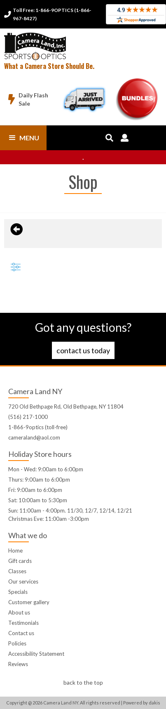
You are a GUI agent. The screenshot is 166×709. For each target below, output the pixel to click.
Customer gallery (28, 602)
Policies (17, 643)
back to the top (83, 682)
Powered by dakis (141, 702)
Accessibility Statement (36, 653)
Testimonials (23, 622)
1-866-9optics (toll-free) (38, 427)
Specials (18, 591)
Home (15, 550)
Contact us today (83, 350)
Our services (23, 581)
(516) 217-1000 (28, 417)
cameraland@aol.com (34, 437)
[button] (23, 137)
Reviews (18, 664)
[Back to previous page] (15, 229)
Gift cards (20, 561)
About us (19, 612)
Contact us (21, 633)
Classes (17, 571)
